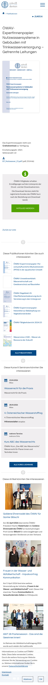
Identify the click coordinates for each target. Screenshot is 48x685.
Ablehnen (28, 679)
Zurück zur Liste (9, 230)
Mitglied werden (25, 208)
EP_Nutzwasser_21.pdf (12, 161)
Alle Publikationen (23, 353)
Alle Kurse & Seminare (23, 465)
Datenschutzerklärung (18, 666)
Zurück (38, 16)
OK (40, 679)
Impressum (6, 672)
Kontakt (5, 675)
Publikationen (12, 14)
